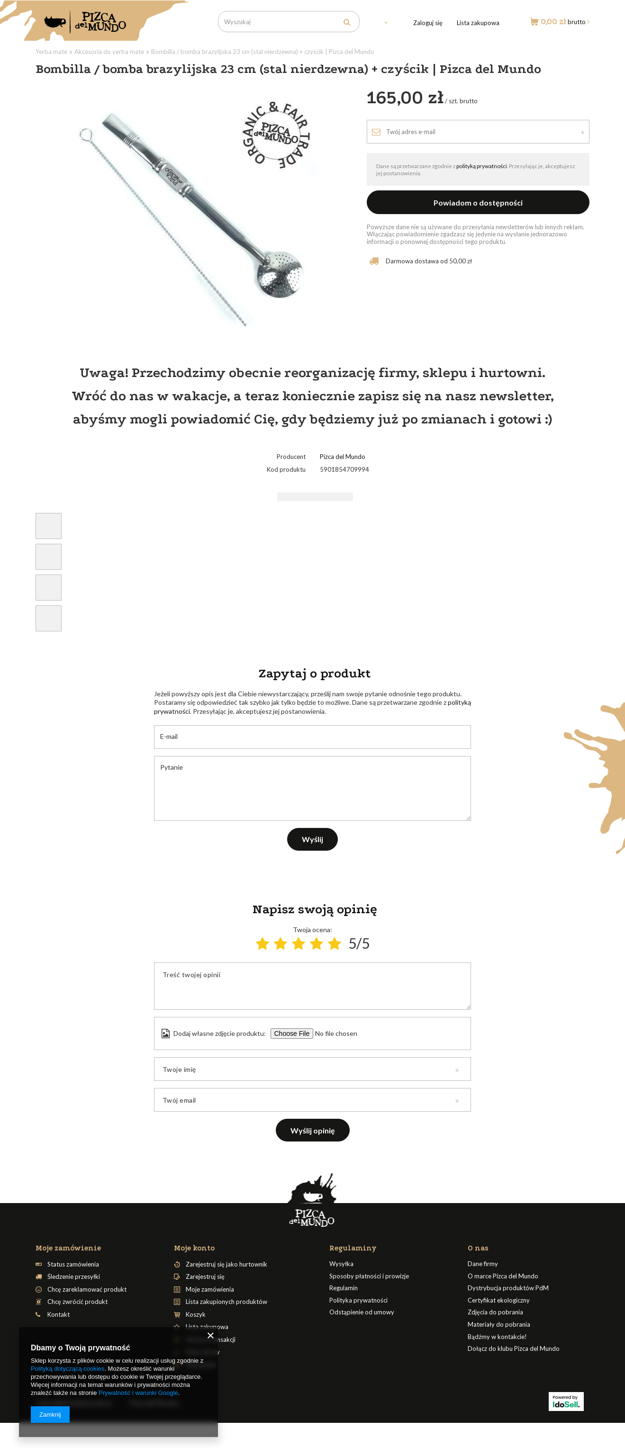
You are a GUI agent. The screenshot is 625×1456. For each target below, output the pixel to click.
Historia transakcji (211, 1339)
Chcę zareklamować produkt (87, 1289)
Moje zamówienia (210, 1289)
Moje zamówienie (68, 1248)
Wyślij (312, 839)
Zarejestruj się (205, 1276)
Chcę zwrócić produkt (77, 1301)
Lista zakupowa (478, 23)
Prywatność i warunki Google (138, 1392)
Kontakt (58, 1314)
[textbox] (289, 21)
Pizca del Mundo (342, 456)
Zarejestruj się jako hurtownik (226, 1264)
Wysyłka (341, 1263)
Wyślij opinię (312, 1130)
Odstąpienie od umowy (361, 1312)
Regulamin (343, 1288)
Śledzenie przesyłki (73, 1276)
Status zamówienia (73, 1264)
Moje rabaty (203, 1352)
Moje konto (194, 1248)
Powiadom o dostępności (478, 202)
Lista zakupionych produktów (226, 1301)
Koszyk (196, 1314)
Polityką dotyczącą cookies (67, 1368)
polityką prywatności (481, 165)
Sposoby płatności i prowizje (369, 1276)
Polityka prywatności (358, 1300)
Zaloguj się (428, 23)
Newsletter (201, 1364)
